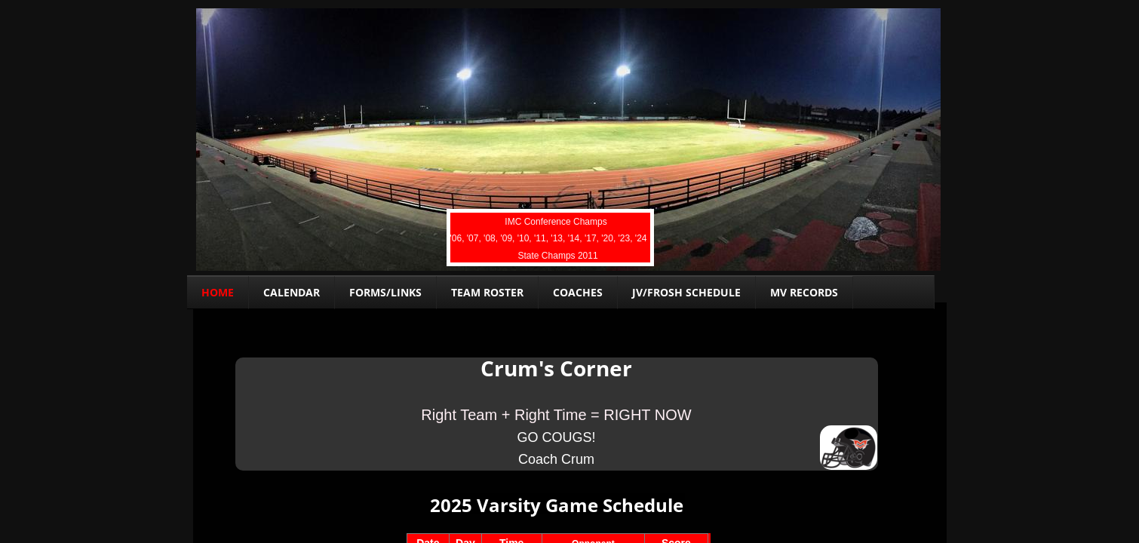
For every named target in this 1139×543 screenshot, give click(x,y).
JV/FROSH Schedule (686, 292)
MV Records (804, 292)
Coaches (578, 292)
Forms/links (385, 292)
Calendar (291, 292)
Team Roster (487, 292)
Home (217, 292)
